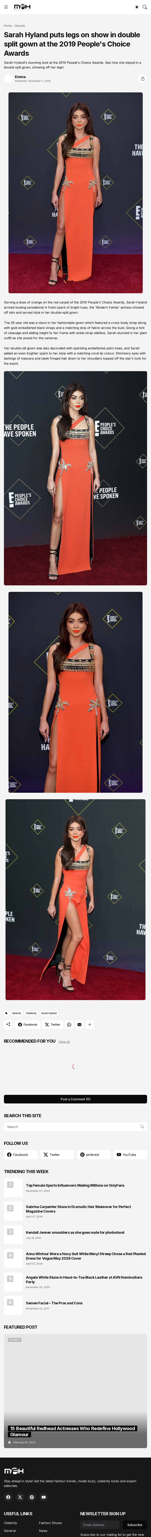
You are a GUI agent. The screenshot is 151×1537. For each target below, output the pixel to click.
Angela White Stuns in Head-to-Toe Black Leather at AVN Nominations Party (84, 1279)
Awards (20, 25)
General (10, 1531)
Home (8, 25)
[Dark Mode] (137, 7)
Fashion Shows (50, 1523)
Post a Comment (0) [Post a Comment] (75, 1099)
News (43, 1531)
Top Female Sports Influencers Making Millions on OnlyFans (75, 1185)
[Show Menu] (6, 7)
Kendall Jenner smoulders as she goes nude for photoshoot (75, 1232)
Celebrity (31, 1013)
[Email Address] (100, 1525)
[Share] (142, 78)
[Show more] (89, 1024)
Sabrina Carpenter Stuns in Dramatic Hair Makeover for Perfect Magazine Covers (78, 1209)
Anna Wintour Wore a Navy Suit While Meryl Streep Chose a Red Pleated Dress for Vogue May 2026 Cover (86, 1256)
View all (64, 1041)
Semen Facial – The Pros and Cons (54, 1303)
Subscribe (134, 1525)
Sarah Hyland (49, 1013)
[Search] (145, 7)
